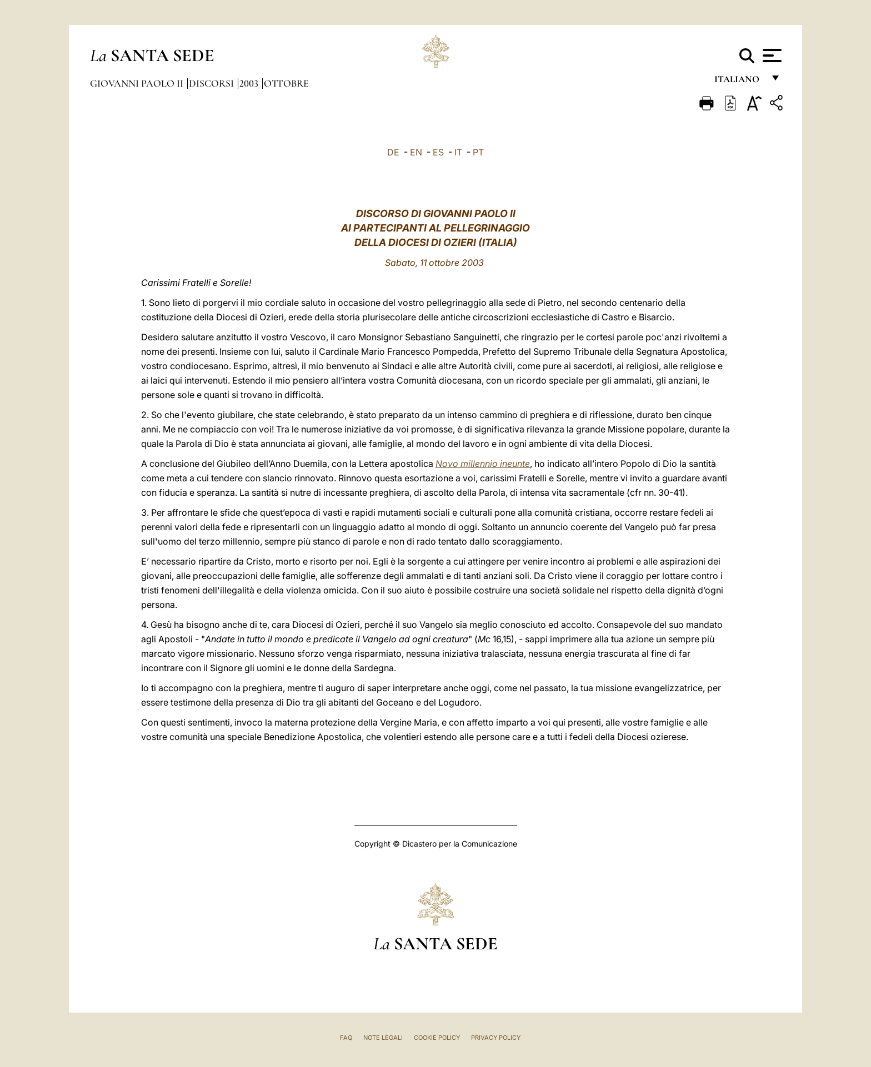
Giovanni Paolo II (138, 83)
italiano (739, 81)
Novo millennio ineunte (483, 463)
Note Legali (383, 1037)
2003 (250, 83)
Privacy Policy (495, 1037)
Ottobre (286, 83)
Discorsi (212, 83)
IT (458, 152)
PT (478, 152)
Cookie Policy (437, 1037)
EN (416, 152)
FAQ (346, 1037)
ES (438, 152)
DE (393, 152)
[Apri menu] (771, 55)
